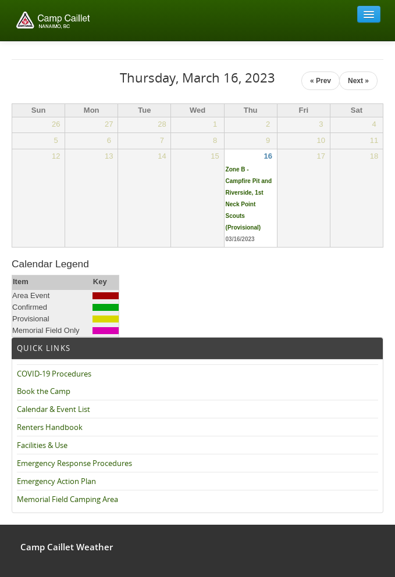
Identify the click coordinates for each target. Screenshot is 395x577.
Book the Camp (43, 391)
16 (268, 156)
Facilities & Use (42, 445)
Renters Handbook (50, 427)
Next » (358, 81)
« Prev (320, 81)
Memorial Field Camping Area (67, 499)
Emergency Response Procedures (74, 463)
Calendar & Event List (53, 409)
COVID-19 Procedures (54, 373)
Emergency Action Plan (56, 481)
